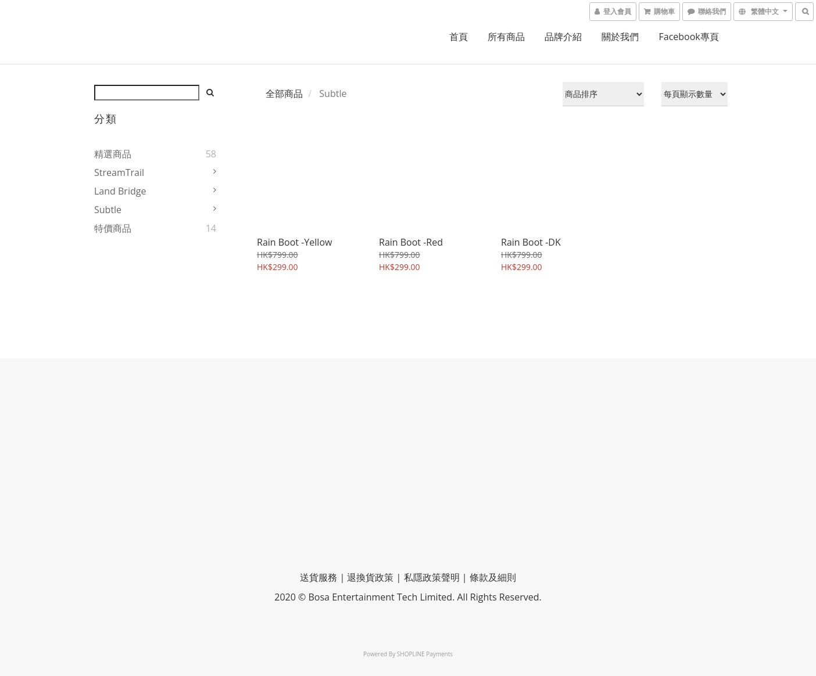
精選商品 (112, 154)
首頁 (458, 36)
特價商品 (112, 228)
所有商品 (506, 36)
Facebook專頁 (689, 36)
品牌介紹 (563, 36)
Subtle (107, 209)
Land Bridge (120, 191)
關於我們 (620, 36)
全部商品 (284, 93)
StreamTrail (119, 172)
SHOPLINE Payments (425, 654)
